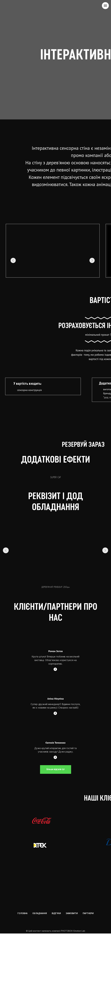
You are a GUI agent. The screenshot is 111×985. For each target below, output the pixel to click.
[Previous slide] (6, 495)
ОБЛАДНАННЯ (39, 963)
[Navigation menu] (105, 6)
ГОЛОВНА (22, 963)
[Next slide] (105, 495)
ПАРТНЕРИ (88, 963)
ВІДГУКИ (56, 963)
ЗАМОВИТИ (72, 963)
